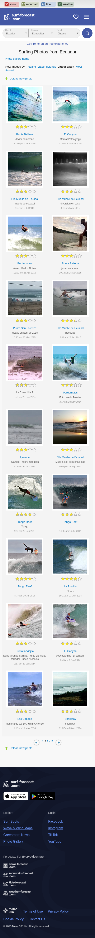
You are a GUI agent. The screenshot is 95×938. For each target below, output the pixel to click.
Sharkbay (70, 718)
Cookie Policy (13, 919)
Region (34, 30)
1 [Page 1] (43, 741)
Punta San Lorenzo (24, 328)
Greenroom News (16, 835)
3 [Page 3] (47, 741)
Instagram (55, 828)
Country (9, 30)
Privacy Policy (58, 911)
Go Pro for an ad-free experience (47, 43)
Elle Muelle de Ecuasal (24, 198)
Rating (32, 66)
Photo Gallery (13, 841)
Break (59, 30)
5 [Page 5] (52, 741)
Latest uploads (47, 66)
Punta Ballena (24, 134)
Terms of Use (33, 911)
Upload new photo (21, 78)
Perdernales (24, 263)
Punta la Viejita (25, 651)
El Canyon (70, 134)
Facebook (55, 821)
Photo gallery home (17, 58)
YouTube (54, 841)
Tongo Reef (25, 521)
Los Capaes (25, 718)
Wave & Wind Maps (18, 828)
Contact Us (37, 919)
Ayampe (25, 457)
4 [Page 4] (50, 741)
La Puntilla (70, 586)
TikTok (53, 835)
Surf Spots (11, 821)
